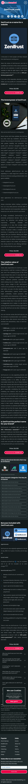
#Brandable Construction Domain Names (12, 488)
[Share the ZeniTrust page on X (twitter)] (12, 16)
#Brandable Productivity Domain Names (11, 507)
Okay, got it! (14, 701)
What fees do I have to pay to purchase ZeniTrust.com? (11, 672)
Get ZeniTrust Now (10, 648)
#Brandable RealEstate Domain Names (11, 510)
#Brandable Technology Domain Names (11, 513)
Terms (17, 749)
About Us (17, 744)
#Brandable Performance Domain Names (12, 503)
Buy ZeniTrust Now (10, 92)
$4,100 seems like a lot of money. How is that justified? (12, 678)
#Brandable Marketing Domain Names (11, 497)
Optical (3, 752)
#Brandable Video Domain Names (10, 516)
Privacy (17, 752)
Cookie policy (9, 696)
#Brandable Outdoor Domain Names (10, 500)
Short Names (5, 741)
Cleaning (3, 749)
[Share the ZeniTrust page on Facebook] (8, 16)
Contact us (4, 84)
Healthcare (4, 744)
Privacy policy (16, 696)
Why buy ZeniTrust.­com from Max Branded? (12, 654)
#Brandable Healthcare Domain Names (11, 494)
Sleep (2, 754)
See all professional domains (8, 474)
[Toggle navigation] (25, 2)
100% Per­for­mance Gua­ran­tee (10, 429)
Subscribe (14, 772)
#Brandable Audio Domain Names (10, 482)
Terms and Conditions (14, 697)
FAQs (16, 746)
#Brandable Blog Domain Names (10, 485)
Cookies (17, 754)
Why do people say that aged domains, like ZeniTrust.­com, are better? (11, 660)
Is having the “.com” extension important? (11, 666)
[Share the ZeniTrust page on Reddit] (22, 16)
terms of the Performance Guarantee (17, 730)
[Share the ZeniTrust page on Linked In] (19, 16)
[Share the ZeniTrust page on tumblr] (15, 16)
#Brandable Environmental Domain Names (12, 491)
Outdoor (3, 746)
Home (17, 741)
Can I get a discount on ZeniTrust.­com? (12, 683)
